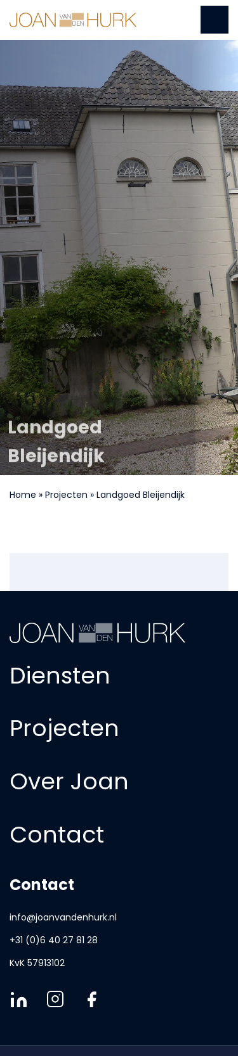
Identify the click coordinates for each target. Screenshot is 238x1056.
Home (23, 494)
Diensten (60, 675)
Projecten (66, 494)
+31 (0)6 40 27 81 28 (54, 940)
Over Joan (69, 781)
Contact (57, 834)
